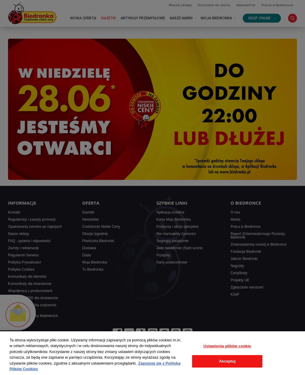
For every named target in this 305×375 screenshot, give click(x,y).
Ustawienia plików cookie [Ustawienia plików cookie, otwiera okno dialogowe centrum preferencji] (227, 346)
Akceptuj (227, 361)
